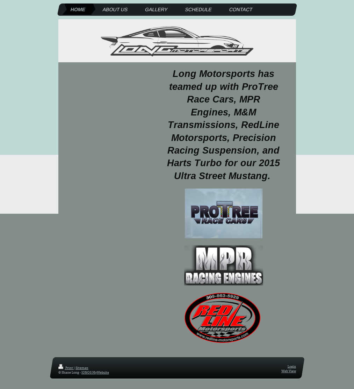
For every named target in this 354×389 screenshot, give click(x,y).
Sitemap (81, 368)
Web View (288, 370)
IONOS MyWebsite (95, 372)
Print (66, 368)
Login (292, 366)
